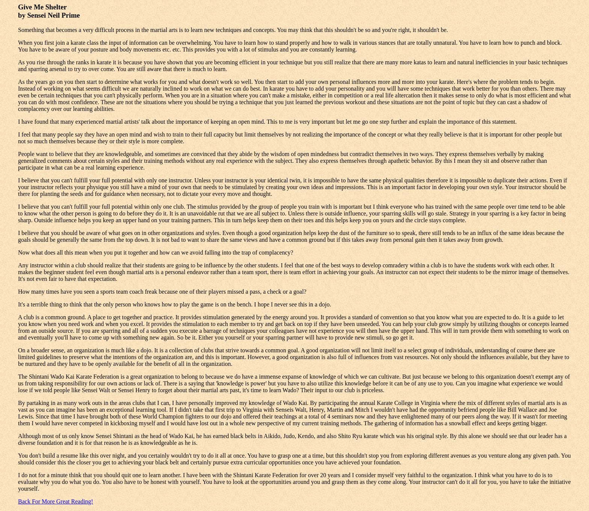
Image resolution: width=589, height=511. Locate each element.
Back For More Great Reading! (55, 501)
